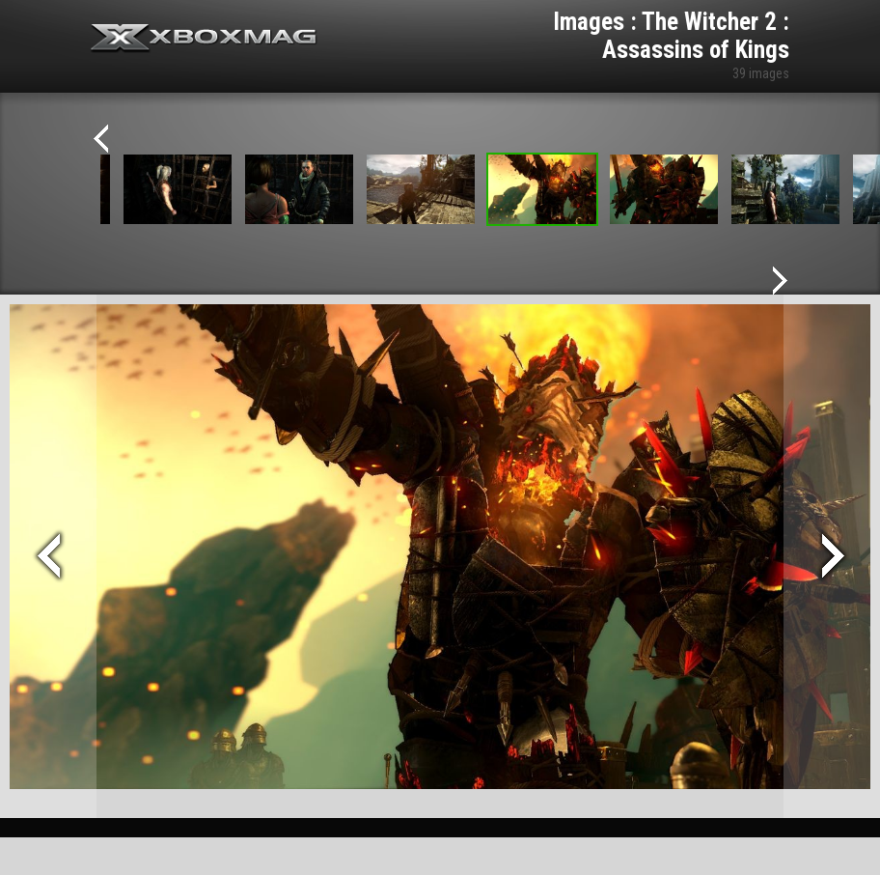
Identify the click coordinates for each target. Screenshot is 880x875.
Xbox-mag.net (204, 38)
